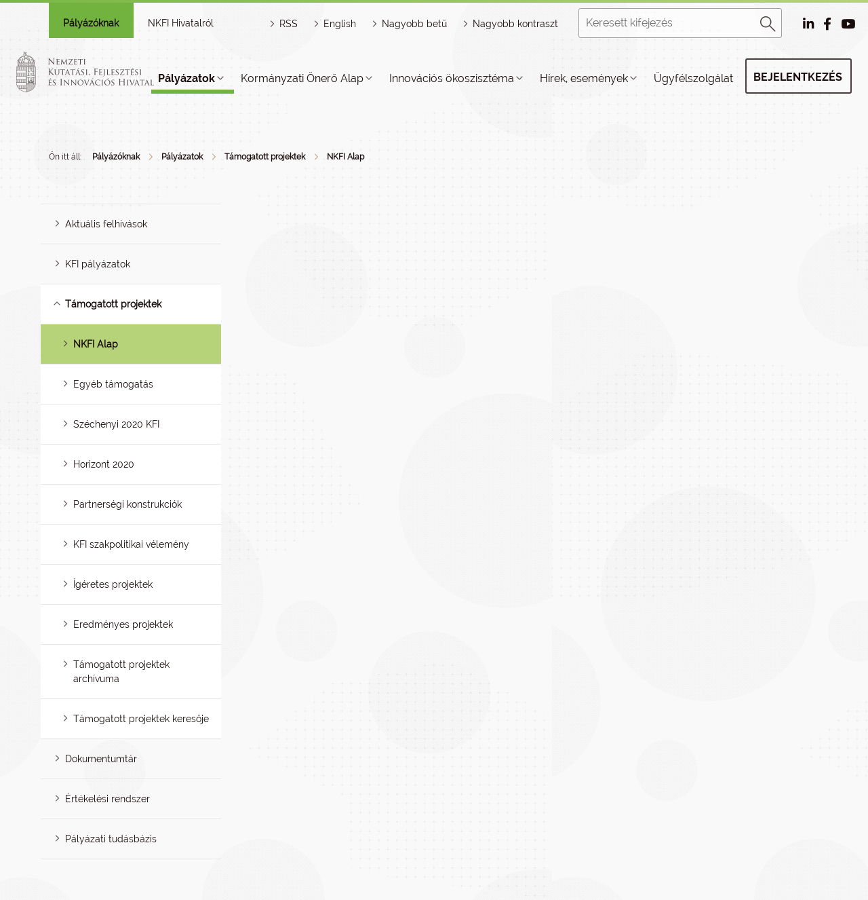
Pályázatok (186, 78)
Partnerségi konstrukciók (127, 504)
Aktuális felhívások (106, 224)
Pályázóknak (91, 23)
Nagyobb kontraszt (515, 23)
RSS (288, 23)
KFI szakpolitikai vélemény (131, 544)
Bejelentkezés (797, 77)
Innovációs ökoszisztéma (451, 78)
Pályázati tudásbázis (111, 838)
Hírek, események (584, 78)
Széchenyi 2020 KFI (116, 424)
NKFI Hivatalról (181, 23)
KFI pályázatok (97, 264)
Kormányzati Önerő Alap (302, 78)
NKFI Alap (345, 157)
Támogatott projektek (264, 157)
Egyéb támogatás (113, 384)
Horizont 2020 (103, 464)
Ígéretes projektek (113, 584)
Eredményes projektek (123, 624)
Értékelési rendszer (107, 798)
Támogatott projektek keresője (141, 718)
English (339, 23)
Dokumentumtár (101, 758)
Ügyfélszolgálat (693, 78)
